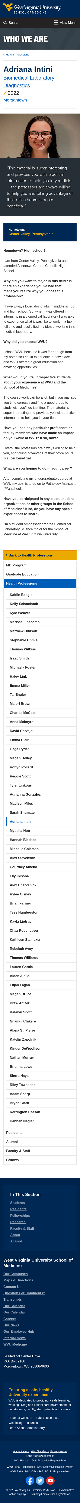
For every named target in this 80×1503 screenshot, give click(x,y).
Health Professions (17, 54)
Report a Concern (20, 1417)
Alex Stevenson (22, 858)
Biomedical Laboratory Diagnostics (28, 81)
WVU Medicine (15, 1344)
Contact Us (12, 1287)
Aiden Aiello (19, 976)
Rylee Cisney (20, 894)
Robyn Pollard (21, 767)
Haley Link (18, 676)
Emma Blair (19, 740)
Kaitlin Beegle (21, 595)
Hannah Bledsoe (23, 840)
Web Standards (40, 1451)
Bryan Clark (19, 1103)
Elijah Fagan (20, 985)
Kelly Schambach (24, 604)
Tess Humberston (24, 912)
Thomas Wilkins (23, 649)
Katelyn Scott (21, 1012)
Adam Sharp (20, 1094)
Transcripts (12, 1299)
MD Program (16, 565)
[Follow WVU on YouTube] (50, 1480)
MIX (27, 1471)
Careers (9, 1319)
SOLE (48, 1471)
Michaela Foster (23, 667)
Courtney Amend (23, 867)
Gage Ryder (19, 749)
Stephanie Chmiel (24, 640)
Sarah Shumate (22, 812)
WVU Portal (13, 1466)
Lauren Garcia (21, 967)
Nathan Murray (22, 1057)
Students (17, 1203)
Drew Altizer (19, 1003)
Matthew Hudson (23, 631)
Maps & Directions (18, 1280)
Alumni (12, 1142)
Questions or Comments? (24, 1293)
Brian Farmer (20, 903)
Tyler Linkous (21, 785)
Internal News (14, 1338)
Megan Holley (21, 758)
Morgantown (15, 100)
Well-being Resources (23, 1422)
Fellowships (20, 1215)
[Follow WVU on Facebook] (30, 1480)
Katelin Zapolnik (23, 1039)
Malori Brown (20, 703)
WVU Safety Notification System (55, 1466)
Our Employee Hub (18, 1331)
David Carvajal (21, 731)
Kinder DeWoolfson (25, 1048)
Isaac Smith (19, 658)
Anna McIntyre (21, 722)
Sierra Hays (19, 1076)
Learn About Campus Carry (27, 1428)
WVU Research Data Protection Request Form (39, 1460)
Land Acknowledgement (40, 1455)
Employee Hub (61, 1471)
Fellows (12, 1160)
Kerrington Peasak (25, 1112)
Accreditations (21, 1451)
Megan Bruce (20, 994)
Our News (11, 1325)
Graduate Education (22, 574)
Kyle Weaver (20, 613)
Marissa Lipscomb (25, 622)
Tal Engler (18, 694)
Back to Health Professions (31, 555)
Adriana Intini (21, 821)
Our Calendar (14, 1306)
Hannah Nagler (22, 1121)
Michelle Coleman (24, 849)
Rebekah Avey (21, 949)
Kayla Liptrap (20, 921)
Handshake (28, 1466)
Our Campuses (15, 1274)
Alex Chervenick (23, 885)
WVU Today (16, 1471)
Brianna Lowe (21, 1066)
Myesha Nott (20, 831)
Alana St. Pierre (22, 1030)
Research (18, 1222)
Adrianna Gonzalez (25, 794)
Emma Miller (20, 685)
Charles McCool (23, 713)
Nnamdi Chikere (23, 1021)
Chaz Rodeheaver (24, 930)
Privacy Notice (58, 1451)
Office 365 (37, 1471)
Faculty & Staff (18, 1151)
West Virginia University (28, 1490)
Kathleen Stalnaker (25, 939)
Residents (14, 1133)
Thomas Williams (24, 958)
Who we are (25, 39)
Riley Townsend (23, 1085)
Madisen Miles (21, 803)
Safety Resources (47, 1417)
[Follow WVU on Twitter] (40, 1480)
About (15, 1235)
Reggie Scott (20, 776)
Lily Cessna (19, 876)
